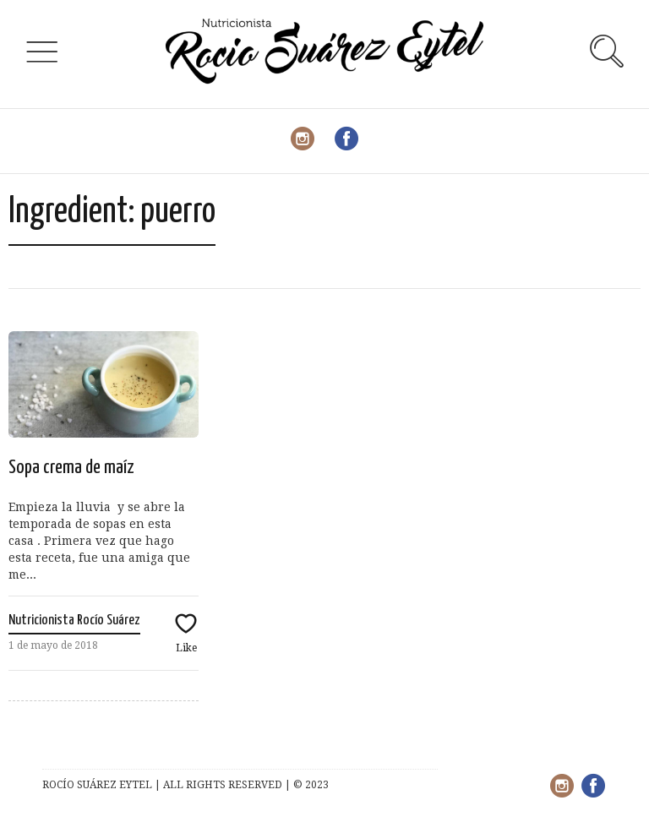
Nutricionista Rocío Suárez (74, 620)
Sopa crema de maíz (71, 467)
